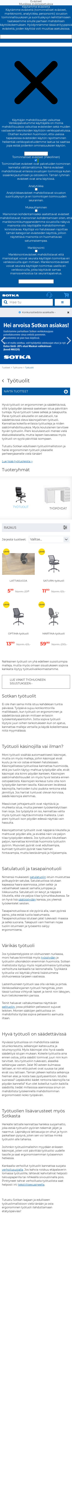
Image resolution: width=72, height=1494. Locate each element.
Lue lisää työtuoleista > (17, 461)
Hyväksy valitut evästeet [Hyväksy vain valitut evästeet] (36, 281)
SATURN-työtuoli (53, 580)
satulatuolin (38, 877)
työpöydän (48, 957)
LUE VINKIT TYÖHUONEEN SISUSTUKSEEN (28, 681)
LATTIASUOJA (18, 580)
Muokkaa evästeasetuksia (36, 44)
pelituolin (8, 1007)
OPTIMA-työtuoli (18, 633)
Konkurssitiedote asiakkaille (38, 312)
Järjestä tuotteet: (14, 539)
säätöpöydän (27, 899)
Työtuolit (29, 367)
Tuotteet (6, 367)
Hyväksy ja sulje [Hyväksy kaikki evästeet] (36, 36)
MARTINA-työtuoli (53, 633)
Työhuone (17, 367)
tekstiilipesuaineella (31, 1184)
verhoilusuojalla (12, 1169)
